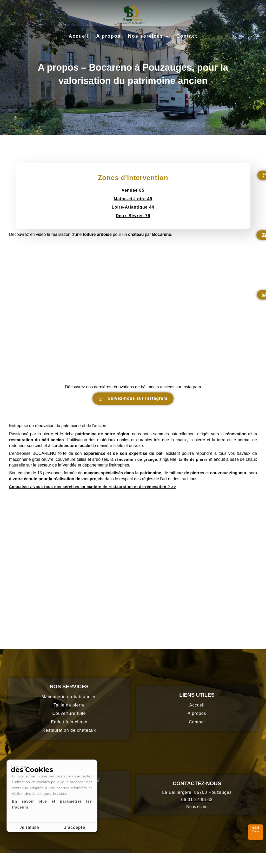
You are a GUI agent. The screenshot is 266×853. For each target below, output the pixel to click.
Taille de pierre (69, 705)
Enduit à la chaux (69, 722)
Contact (186, 36)
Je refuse (29, 827)
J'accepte (74, 827)
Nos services (148, 36)
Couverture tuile (69, 713)
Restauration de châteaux (69, 730)
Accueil (79, 36)
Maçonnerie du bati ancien (69, 697)
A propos (108, 36)
